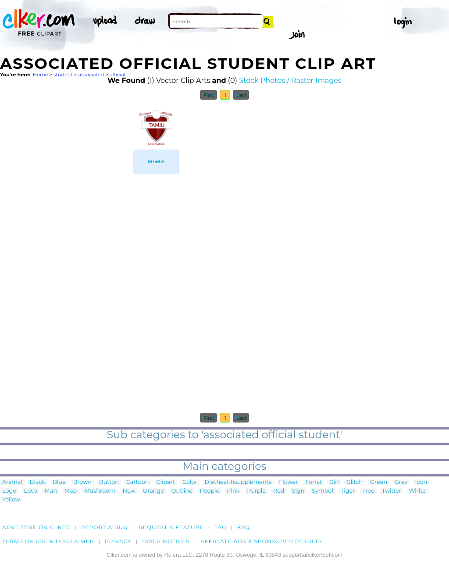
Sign (298, 491)
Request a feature (171, 527)
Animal (12, 482)
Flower (288, 482)
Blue (59, 482)
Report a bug (104, 527)
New (129, 491)
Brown (82, 482)
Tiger (348, 491)
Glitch (354, 482)
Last (241, 95)
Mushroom (99, 491)
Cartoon (137, 482)
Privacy (118, 541)
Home (40, 75)
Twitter (391, 491)
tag (220, 527)
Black (37, 482)
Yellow (11, 500)
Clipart (165, 482)
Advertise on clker (36, 527)
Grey (401, 482)
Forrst (313, 482)
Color (189, 482)
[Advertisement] (66, 236)
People (210, 491)
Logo (9, 491)
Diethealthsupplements (238, 482)
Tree (368, 491)
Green (378, 482)
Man (50, 491)
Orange (153, 491)
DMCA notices (166, 541)
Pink (233, 491)
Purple (256, 491)
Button (109, 482)
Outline (181, 491)
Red (279, 491)
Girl (334, 482)
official (117, 75)
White (417, 491)
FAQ (243, 527)
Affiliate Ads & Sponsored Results (261, 541)
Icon (421, 482)
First (208, 95)
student (63, 75)
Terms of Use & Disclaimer (48, 541)
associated (91, 75)
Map (70, 491)
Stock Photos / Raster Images (290, 80)
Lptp (30, 491)
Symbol (322, 491)
